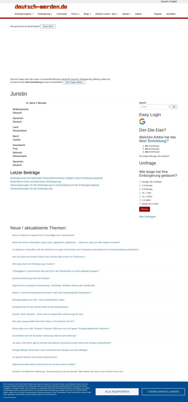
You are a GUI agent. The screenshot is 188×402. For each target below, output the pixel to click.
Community (62, 14)
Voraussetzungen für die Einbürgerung (31, 188)
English (173, 1)
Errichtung (157, 141)
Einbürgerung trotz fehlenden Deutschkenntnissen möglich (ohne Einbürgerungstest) (56, 178)
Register (158, 14)
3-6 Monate (146, 185)
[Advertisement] (94, 54)
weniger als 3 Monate (150, 182)
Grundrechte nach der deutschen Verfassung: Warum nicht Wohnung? (44, 336)
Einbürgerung (45, 14)
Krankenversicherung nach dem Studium (30, 278)
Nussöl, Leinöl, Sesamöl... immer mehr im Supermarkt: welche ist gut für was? (48, 314)
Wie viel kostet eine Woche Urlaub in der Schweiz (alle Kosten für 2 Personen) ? (48, 257)
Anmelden (171, 14)
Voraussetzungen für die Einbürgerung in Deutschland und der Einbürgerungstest (54, 185)
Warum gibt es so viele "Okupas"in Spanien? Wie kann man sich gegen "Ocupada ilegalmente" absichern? (60, 328)
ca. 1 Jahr (145, 193)
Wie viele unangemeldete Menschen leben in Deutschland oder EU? (43, 321)
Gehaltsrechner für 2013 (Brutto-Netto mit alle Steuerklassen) (40, 307)
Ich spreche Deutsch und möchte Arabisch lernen (34, 357)
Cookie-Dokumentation (9, 397)
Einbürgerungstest (24, 14)
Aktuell (126, 14)
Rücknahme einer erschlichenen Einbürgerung (35, 181)
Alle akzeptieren (117, 391)
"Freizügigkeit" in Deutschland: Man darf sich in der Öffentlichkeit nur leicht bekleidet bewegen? (55, 271)
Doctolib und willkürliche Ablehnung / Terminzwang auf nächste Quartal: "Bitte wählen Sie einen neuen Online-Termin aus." (68, 371)
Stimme (144, 209)
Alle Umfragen (147, 216)
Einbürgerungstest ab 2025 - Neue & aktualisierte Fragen (38, 300)
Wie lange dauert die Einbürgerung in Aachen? (33, 264)
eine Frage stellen (74, 82)
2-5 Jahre (145, 200)
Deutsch (164, 1)
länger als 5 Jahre (148, 204)
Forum (75, 14)
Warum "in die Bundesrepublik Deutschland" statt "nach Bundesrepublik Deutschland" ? (52, 292)
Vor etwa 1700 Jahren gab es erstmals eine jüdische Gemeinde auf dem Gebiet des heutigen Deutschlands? (61, 343)
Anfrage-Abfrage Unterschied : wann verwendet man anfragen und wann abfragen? (50, 350)
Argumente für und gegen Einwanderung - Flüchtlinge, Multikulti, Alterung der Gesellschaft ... (54, 285)
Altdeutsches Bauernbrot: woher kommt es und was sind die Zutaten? (44, 364)
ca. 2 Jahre (145, 196)
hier (160, 156)
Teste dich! (48, 26)
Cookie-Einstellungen (163, 391)
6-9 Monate (146, 189)
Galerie (138, 14)
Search (142, 103)
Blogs (87, 14)
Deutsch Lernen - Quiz (106, 14)
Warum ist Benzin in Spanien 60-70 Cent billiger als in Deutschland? (43, 235)
